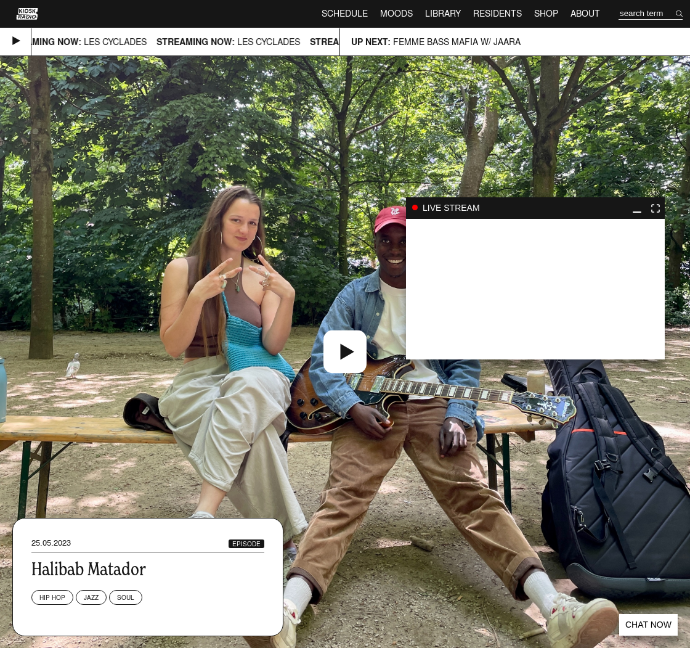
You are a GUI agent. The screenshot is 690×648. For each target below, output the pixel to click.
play (535, 289)
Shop (546, 13)
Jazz (91, 597)
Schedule (345, 13)
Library (443, 13)
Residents (497, 13)
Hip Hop (52, 597)
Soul (125, 597)
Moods (396, 13)
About (585, 13)
